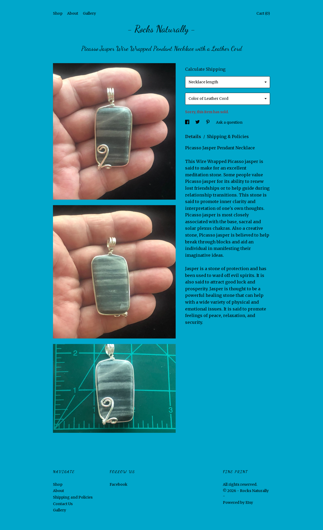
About (72, 13)
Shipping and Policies (73, 497)
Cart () (263, 13)
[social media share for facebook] (187, 122)
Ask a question (229, 122)
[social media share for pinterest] (208, 122)
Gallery (89, 13)
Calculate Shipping (205, 69)
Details (193, 136)
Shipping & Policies (228, 136)
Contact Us (63, 503)
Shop (57, 13)
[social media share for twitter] (198, 122)
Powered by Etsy (238, 502)
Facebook (118, 484)
